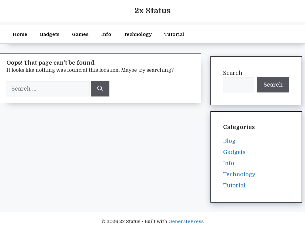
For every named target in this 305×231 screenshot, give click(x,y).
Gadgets (50, 34)
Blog (229, 141)
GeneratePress (186, 221)
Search (232, 73)
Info (106, 34)
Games (80, 34)
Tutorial (174, 34)
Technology (138, 34)
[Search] (100, 88)
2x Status (152, 10)
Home (20, 34)
